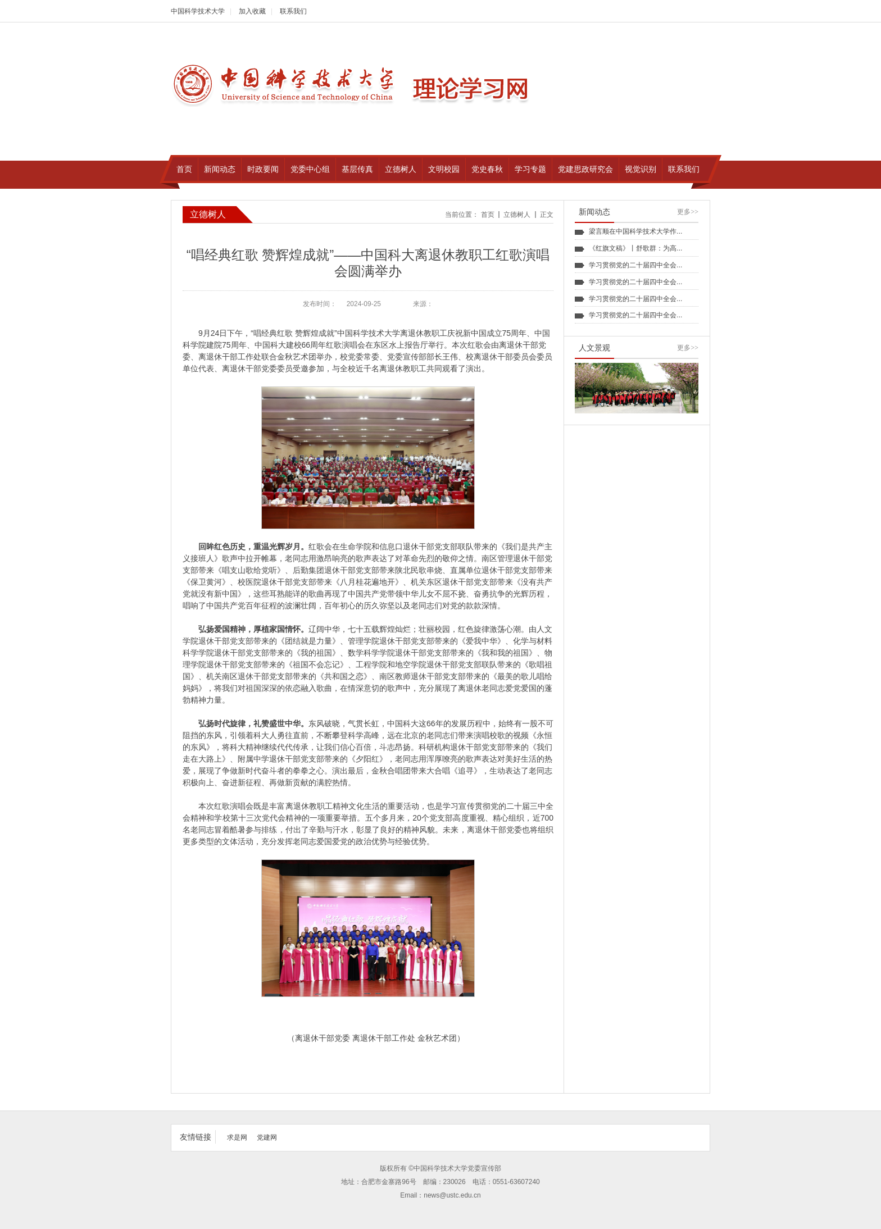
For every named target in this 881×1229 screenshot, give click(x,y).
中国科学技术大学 (198, 11)
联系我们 (293, 11)
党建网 (267, 1137)
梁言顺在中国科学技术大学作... (635, 231)
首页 (487, 215)
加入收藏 (252, 11)
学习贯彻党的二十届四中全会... (635, 265)
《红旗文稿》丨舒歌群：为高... (635, 248)
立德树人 (516, 215)
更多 (687, 212)
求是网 (237, 1137)
